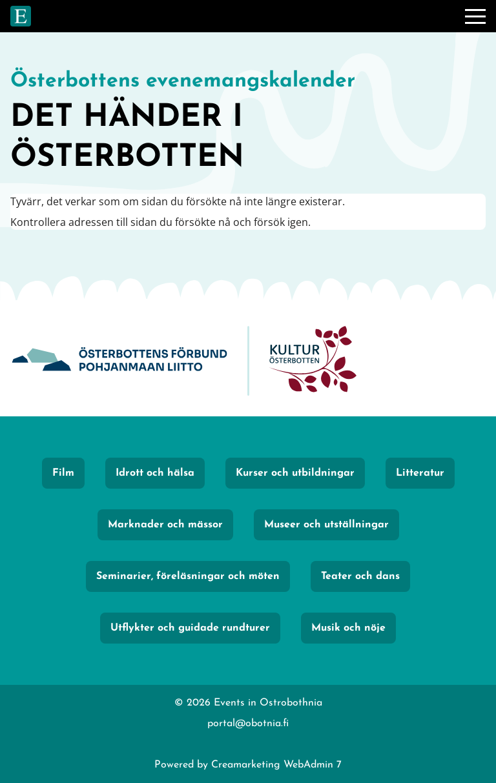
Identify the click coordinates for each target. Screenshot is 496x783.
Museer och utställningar (326, 525)
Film (63, 473)
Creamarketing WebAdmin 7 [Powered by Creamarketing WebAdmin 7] (276, 765)
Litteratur (420, 473)
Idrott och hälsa (155, 473)
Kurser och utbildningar (295, 473)
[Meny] (475, 16)
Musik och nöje (348, 628)
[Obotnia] (119, 361)
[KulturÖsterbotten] (312, 361)
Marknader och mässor (165, 525)
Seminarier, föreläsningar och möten (188, 576)
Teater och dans (360, 576)
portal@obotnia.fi (248, 723)
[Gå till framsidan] (20, 16)
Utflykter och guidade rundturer (190, 628)
